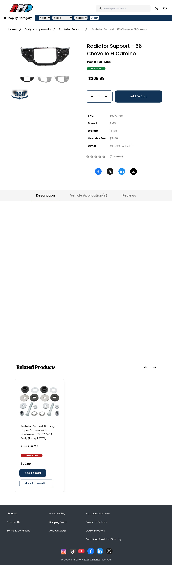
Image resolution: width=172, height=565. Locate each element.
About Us (12, 513)
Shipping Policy (58, 522)
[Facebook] (98, 171)
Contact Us (13, 522)
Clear (94, 18)
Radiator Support (71, 29)
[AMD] (21, 8)
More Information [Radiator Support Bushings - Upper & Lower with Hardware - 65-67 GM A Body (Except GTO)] (36, 483)
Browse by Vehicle (96, 522)
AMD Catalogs (57, 530)
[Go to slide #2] (44, 79)
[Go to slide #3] (62, 79)
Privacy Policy (57, 513)
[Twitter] (110, 171)
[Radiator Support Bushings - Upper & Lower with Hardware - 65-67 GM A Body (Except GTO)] (39, 401)
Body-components (38, 29)
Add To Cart (138, 96)
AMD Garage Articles (98, 513)
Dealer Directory (95, 530)
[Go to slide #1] (27, 79)
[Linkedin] (121, 171)
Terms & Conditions (18, 530)
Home (12, 29)
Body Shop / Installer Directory (103, 539)
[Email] (133, 171)
